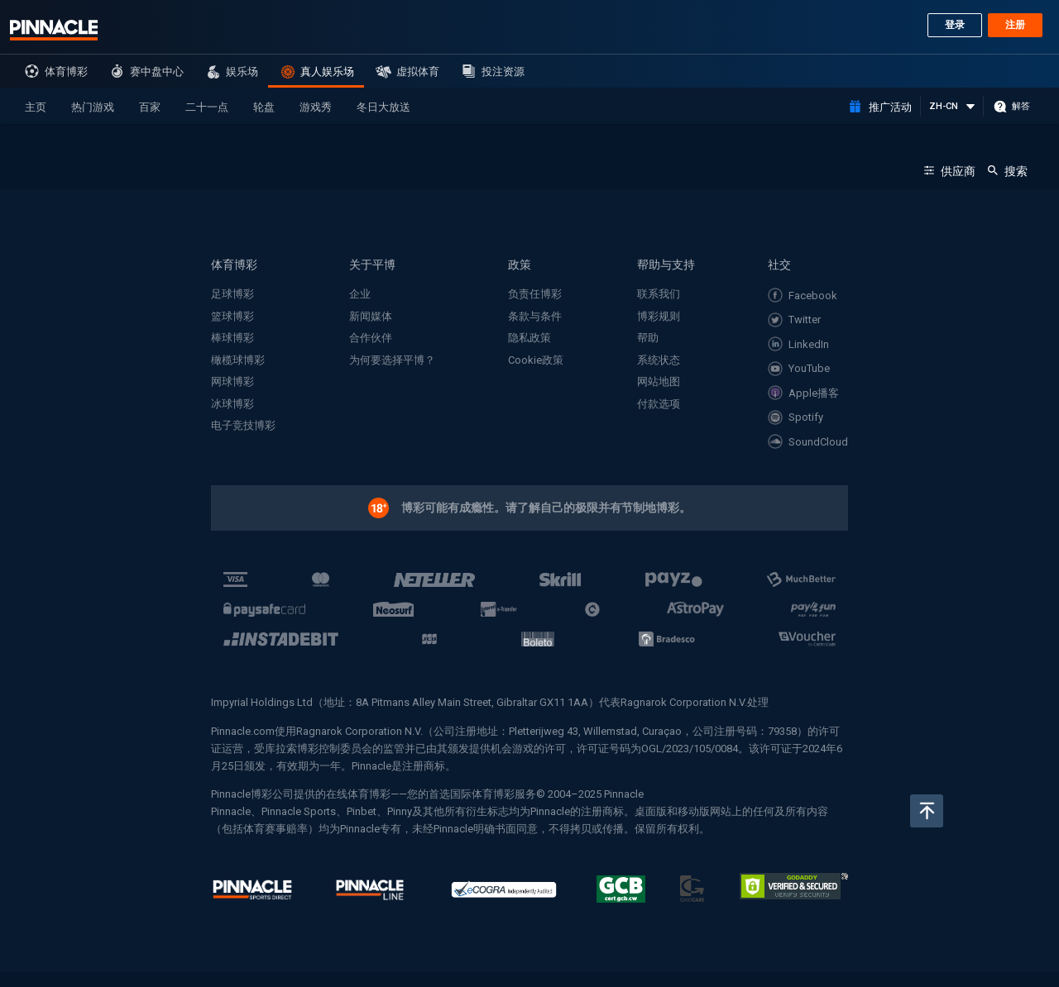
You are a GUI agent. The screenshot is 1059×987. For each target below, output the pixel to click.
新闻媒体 (370, 316)
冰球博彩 (232, 404)
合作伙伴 (370, 337)
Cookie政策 (535, 360)
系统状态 (658, 360)
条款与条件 (535, 316)
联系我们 (658, 294)
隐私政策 (529, 337)
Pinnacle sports (54, 30)
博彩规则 (658, 316)
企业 (360, 294)
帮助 (648, 337)
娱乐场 (242, 71)
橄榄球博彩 (238, 360)
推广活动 (890, 107)
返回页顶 (926, 810)
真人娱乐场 (327, 71)
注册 (1015, 25)
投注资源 (503, 71)
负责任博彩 (535, 294)
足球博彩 (232, 294)
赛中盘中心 (157, 71)
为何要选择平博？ (392, 360)
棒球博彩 (232, 337)
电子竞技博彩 (243, 425)
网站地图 (658, 381)
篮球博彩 (232, 316)
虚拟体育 (417, 71)
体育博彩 (66, 71)
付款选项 (658, 404)
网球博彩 (232, 381)
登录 (955, 25)
